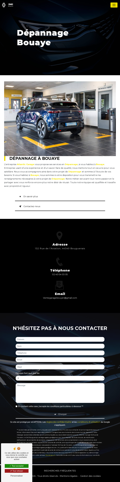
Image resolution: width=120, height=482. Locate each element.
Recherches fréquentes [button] (60, 470)
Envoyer (62, 407)
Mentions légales (68, 476)
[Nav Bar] (113, 5)
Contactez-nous (29, 206)
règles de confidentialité (58, 415)
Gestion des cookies (90, 476)
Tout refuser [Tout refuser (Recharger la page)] (16, 471)
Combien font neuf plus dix (28, 366)
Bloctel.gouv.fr (51, 448)
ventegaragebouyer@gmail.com (60, 291)
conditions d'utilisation (88, 415)
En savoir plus (28, 196)
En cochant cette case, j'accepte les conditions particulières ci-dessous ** (50, 399)
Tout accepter (17, 466)
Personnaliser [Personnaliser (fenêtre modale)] (17, 476)
